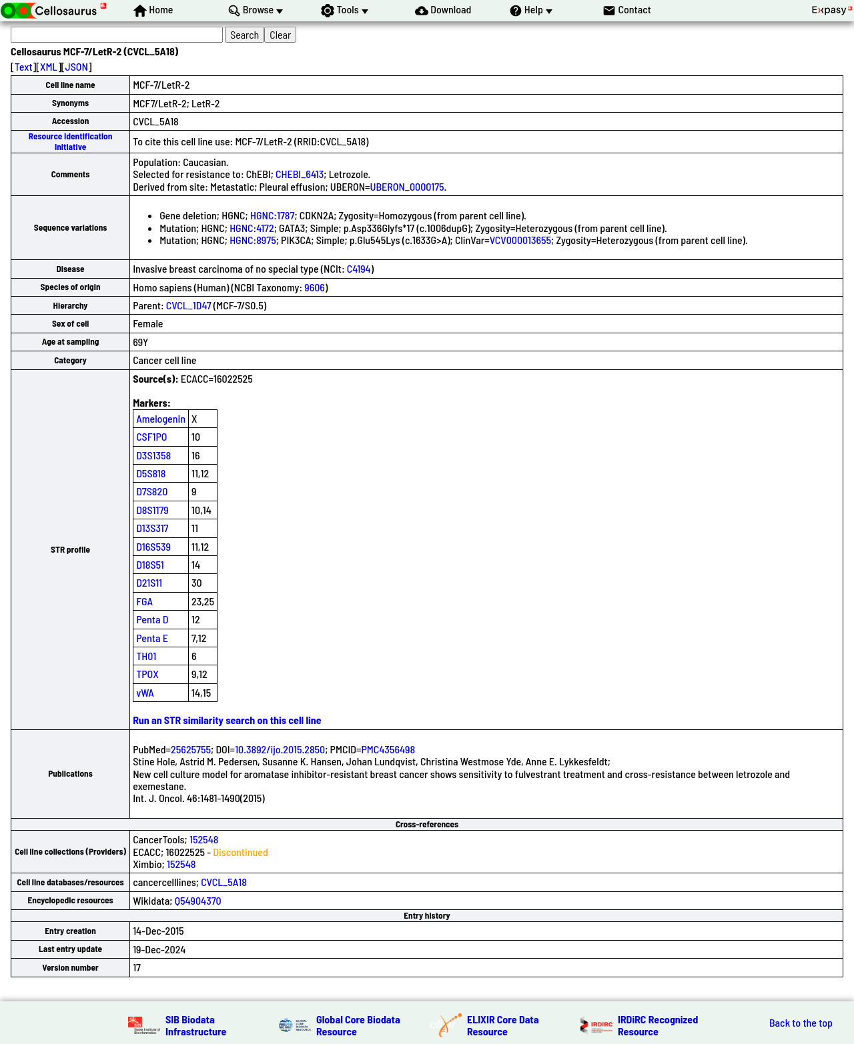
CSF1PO (151, 436)
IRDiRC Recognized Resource (658, 1025)
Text (24, 66)
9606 (314, 287)
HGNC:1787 (272, 215)
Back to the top (801, 1023)
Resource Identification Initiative (71, 141)
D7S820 (151, 491)
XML (48, 66)
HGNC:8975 (253, 239)
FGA (144, 601)
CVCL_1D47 (188, 305)
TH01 (146, 655)
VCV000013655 (520, 239)
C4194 (359, 268)
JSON (76, 66)
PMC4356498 (388, 749)
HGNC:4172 (252, 227)
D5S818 (150, 473)
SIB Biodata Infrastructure (195, 1025)
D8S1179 (152, 509)
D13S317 (152, 527)
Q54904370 (198, 900)
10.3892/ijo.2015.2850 (280, 749)
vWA (145, 692)
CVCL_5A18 (224, 881)
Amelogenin (160, 418)
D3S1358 (153, 455)
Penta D (152, 619)
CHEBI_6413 (300, 173)
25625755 (191, 749)
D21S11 (149, 582)
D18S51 (150, 564)
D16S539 (153, 546)
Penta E (152, 637)
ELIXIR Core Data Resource (503, 1025)
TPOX (147, 673)
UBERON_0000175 (407, 186)
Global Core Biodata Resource (358, 1025)
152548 (203, 839)
